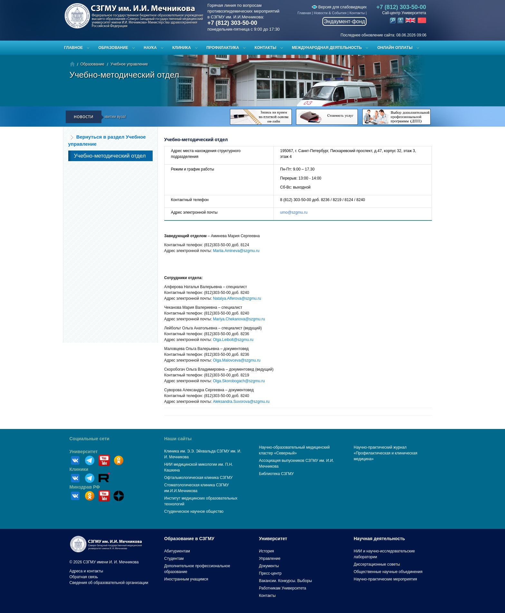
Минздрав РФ (85, 487)
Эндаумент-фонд (344, 21)
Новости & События (330, 13)
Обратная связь (84, 577)
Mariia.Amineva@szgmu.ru (236, 250)
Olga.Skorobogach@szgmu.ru (239, 381)
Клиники (79, 469)
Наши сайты (178, 438)
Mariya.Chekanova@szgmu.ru (239, 319)
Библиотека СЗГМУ (276, 474)
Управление (270, 558)
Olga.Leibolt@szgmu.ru (233, 339)
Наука (150, 47)
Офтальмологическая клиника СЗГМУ (198, 477)
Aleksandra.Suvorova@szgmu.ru (241, 401)
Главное (73, 47)
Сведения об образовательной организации (109, 582)
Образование (113, 47)
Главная (304, 13)
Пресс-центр (270, 573)
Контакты (357, 13)
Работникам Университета (282, 588)
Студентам (174, 558)
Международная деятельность (327, 47)
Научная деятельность (379, 538)
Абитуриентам (177, 551)
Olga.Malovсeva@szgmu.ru (237, 360)
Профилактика (222, 47)
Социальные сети (90, 438)
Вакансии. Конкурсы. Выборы (285, 581)
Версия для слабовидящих (339, 7)
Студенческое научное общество (194, 511)
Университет (84, 451)
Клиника (181, 47)
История (266, 551)
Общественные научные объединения (388, 571)
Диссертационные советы (377, 564)
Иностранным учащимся (186, 579)
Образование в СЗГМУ (189, 538)
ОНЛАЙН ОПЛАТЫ (395, 47)
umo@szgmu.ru (294, 212)
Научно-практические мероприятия (385, 579)
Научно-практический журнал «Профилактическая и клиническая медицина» (385, 453)
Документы (269, 566)
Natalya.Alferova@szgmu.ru (237, 298)
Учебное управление (129, 64)
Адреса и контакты (86, 571)
